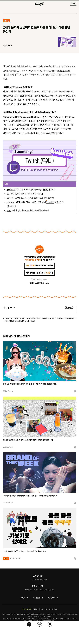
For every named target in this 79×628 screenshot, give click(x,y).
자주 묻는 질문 (38, 597)
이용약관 (35, 609)
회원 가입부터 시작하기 (39, 283)
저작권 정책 (44, 609)
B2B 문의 (24, 597)
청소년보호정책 (53, 609)
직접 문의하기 (53, 597)
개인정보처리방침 (26, 609)
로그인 (73, 3)
